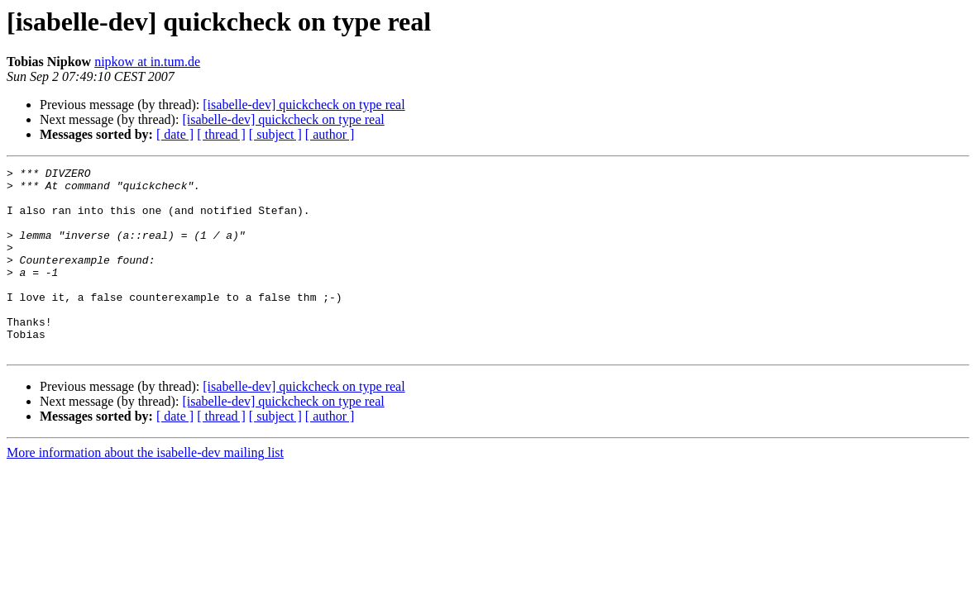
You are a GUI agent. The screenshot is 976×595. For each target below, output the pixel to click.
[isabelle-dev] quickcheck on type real (303, 105)
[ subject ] (275, 134)
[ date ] (175, 134)
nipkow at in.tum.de (147, 62)
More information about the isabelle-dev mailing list (145, 490)
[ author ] (330, 134)
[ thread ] (221, 134)
